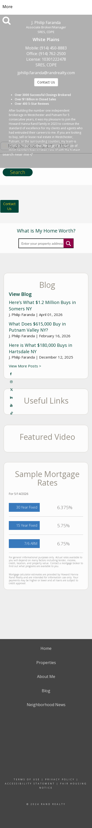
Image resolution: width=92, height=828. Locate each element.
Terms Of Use (27, 779)
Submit (68, 243)
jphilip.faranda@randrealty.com (46, 72)
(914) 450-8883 (53, 48)
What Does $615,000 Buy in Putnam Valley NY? (37, 327)
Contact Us (46, 82)
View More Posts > (25, 365)
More (7, 6)
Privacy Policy (60, 779)
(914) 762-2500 (52, 53)
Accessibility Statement (30, 783)
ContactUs (9, 206)
